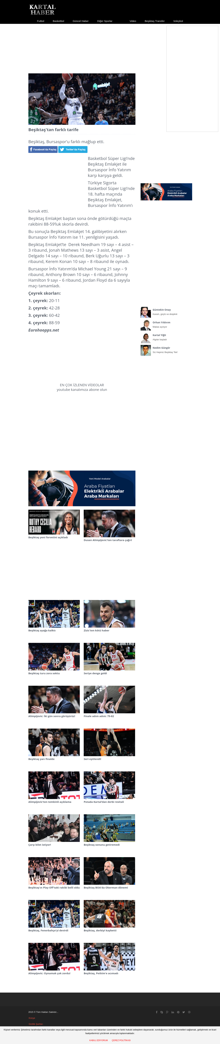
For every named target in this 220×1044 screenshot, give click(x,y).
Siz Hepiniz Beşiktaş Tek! (166, 349)
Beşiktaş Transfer (155, 21)
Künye (32, 1018)
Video (133, 21)
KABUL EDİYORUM (98, 1040)
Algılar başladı (166, 336)
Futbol (40, 21)
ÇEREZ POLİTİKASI (121, 1040)
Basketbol (58, 21)
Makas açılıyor (166, 324)
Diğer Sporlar (104, 21)
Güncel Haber (81, 21)
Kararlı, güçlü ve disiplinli (166, 311)
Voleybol (178, 21)
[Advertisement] (110, 45)
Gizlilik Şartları (36, 1024)
